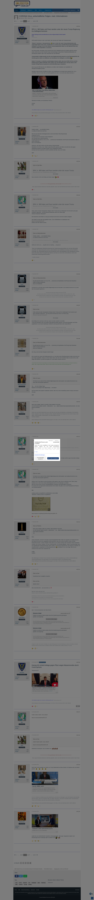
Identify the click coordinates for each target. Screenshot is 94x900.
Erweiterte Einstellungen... (40, 455)
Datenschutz (51, 440)
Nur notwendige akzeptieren (40, 458)
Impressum (56, 440)
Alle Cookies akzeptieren (53, 458)
